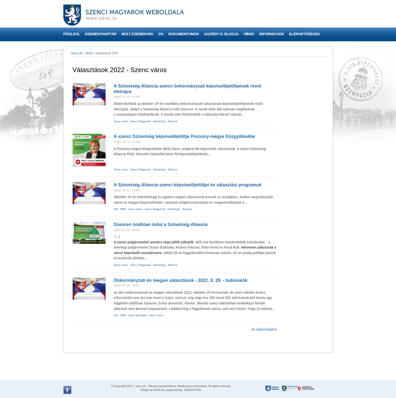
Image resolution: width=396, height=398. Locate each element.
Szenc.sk (76, 53)
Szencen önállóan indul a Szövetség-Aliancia (161, 224)
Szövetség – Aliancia (165, 121)
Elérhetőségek (304, 34)
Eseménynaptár (100, 34)
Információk (271, 34)
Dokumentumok (183, 34)
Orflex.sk (158, 390)
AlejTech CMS (192, 390)
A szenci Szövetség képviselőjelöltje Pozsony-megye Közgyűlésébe (184, 136)
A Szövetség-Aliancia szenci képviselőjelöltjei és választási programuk (188, 184)
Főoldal (71, 34)
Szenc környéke (137, 315)
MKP (123, 209)
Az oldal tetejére (264, 329)
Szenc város (121, 121)
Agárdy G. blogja (221, 34)
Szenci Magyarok (140, 121)
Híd (116, 209)
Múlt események (137, 34)
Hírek (249, 34)
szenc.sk (140, 386)
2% (160, 34)
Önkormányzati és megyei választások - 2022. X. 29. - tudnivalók (181, 280)
